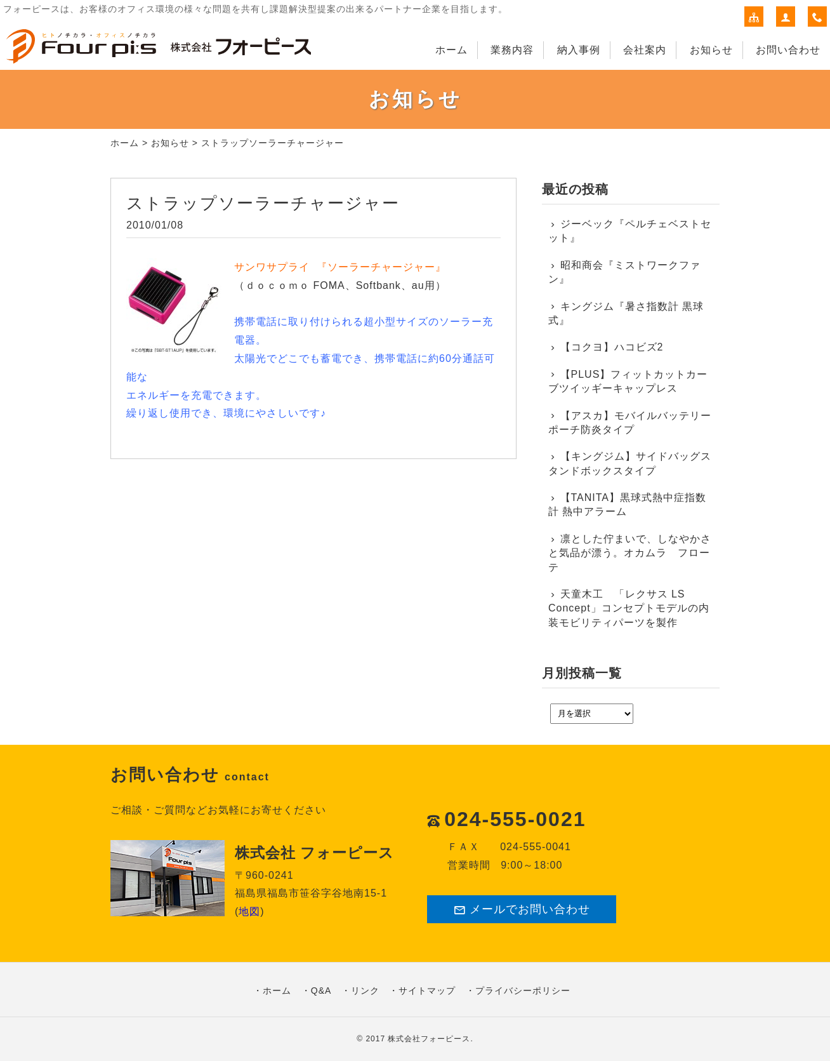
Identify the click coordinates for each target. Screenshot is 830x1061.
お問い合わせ (788, 49)
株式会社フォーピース (429, 1038)
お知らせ (711, 49)
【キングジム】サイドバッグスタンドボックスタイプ (629, 463)
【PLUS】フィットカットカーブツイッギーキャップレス (628, 381)
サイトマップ (427, 990)
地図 (249, 911)
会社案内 (644, 49)
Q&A (321, 990)
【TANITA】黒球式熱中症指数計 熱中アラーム (627, 504)
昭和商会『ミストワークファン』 (624, 272)
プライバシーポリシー (522, 990)
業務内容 (512, 49)
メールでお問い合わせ (521, 909)
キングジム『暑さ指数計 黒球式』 (626, 313)
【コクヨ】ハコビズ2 (612, 347)
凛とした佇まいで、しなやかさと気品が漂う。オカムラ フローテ (629, 553)
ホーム (451, 49)
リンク (365, 990)
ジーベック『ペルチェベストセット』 (629, 230)
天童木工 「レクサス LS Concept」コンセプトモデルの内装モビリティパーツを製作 (628, 608)
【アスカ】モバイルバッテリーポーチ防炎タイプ (629, 422)
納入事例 (578, 49)
